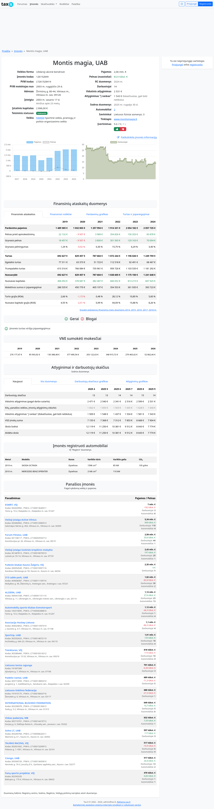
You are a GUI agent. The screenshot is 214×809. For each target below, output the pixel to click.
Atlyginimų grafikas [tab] (137, 381)
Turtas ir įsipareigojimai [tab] (136, 214)
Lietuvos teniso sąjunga (18, 665)
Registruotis (205, 3)
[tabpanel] (80, 265)
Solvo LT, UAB (12, 730)
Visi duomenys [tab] (48, 381)
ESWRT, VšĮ (11, 504)
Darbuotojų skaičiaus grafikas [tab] (91, 381)
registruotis (196, 64)
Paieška (76, 4)
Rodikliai (64, 4)
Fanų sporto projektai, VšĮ (19, 773)
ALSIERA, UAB (13, 592)
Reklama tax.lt (123, 801)
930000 (40, 117)
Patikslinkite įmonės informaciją (137, 137)
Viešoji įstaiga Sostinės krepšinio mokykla (29, 549)
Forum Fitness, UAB (16, 534)
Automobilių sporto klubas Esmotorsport (28, 607)
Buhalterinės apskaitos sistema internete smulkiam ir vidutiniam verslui (107, 804)
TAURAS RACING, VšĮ (16, 743)
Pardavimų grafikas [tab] (97, 214)
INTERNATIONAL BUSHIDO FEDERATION (28, 702)
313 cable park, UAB (16, 577)
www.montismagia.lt (125, 119)
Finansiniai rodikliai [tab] (61, 214)
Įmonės (34, 4)
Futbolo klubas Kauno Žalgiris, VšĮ (24, 564)
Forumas (22, 4)
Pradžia (6, 51)
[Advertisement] (80, 189)
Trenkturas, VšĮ (13, 650)
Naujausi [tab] (18, 381)
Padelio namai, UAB (16, 677)
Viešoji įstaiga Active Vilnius (21, 519)
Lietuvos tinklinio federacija (21, 690)
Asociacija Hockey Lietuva (19, 622)
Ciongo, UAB (12, 758)
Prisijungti (192, 3)
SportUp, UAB (13, 635)
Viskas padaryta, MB (16, 717)
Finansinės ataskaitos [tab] (23, 214)
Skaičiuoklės (48, 4)
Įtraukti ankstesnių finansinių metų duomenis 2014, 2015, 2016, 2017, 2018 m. (118, 309)
